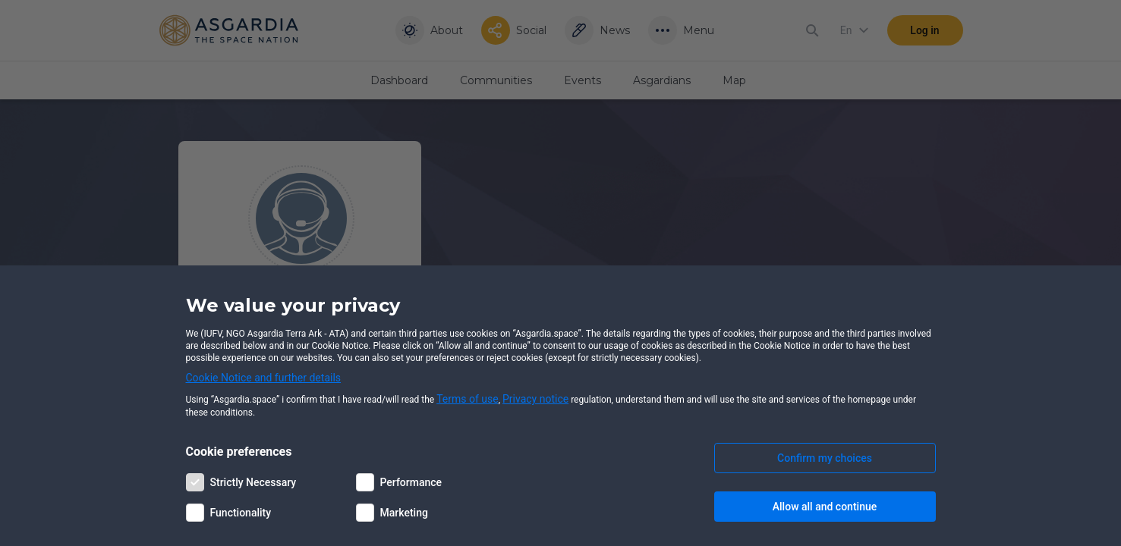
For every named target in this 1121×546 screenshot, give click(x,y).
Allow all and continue (825, 506)
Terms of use (467, 399)
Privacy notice (535, 399)
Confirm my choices (824, 458)
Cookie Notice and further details (264, 378)
